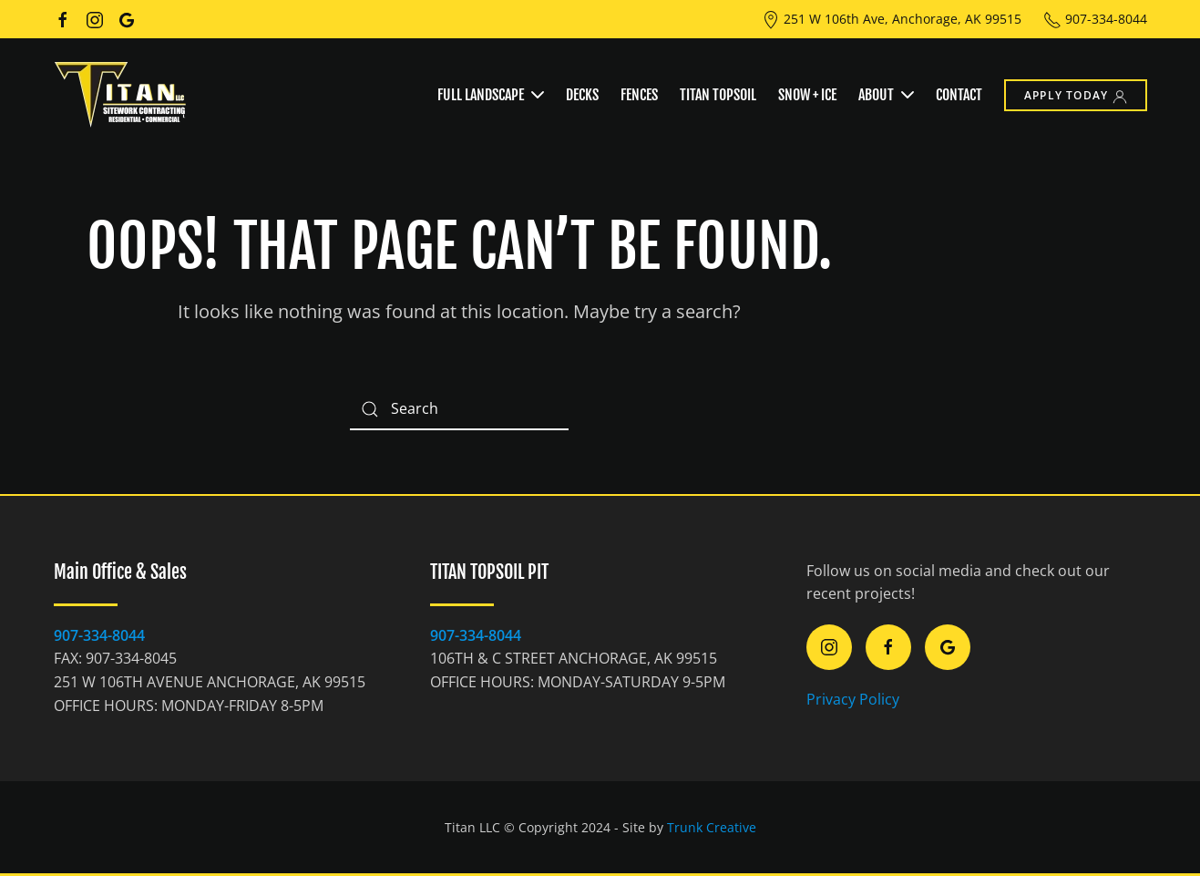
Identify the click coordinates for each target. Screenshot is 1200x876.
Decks (582, 95)
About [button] (886, 95)
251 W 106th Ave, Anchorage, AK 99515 (891, 18)
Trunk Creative (711, 827)
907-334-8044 (1095, 18)
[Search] (459, 409)
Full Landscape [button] (490, 95)
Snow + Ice (807, 95)
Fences (639, 95)
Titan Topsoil (718, 95)
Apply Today (1075, 96)
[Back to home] (122, 95)
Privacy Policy (852, 699)
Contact (959, 95)
